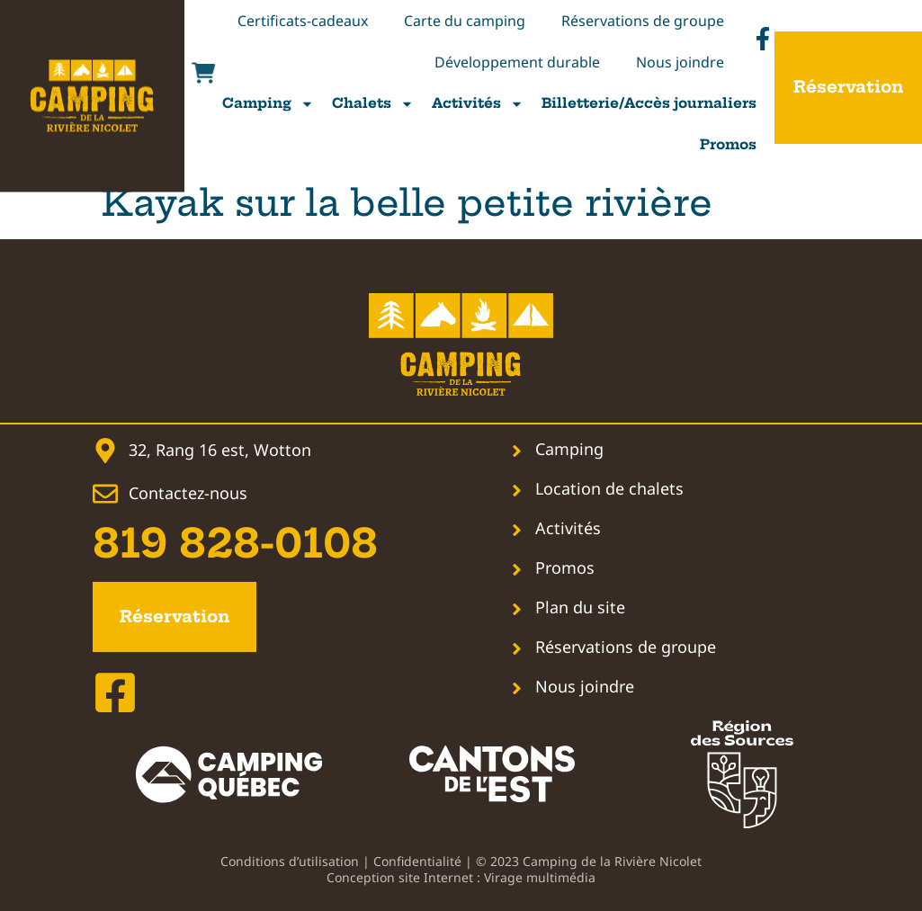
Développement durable (517, 62)
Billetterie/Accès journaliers (649, 103)
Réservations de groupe (642, 21)
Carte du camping (464, 21)
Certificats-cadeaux (302, 21)
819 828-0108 (235, 543)
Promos (728, 144)
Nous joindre (680, 62)
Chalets (373, 104)
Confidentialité (417, 861)
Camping (268, 104)
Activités (478, 104)
